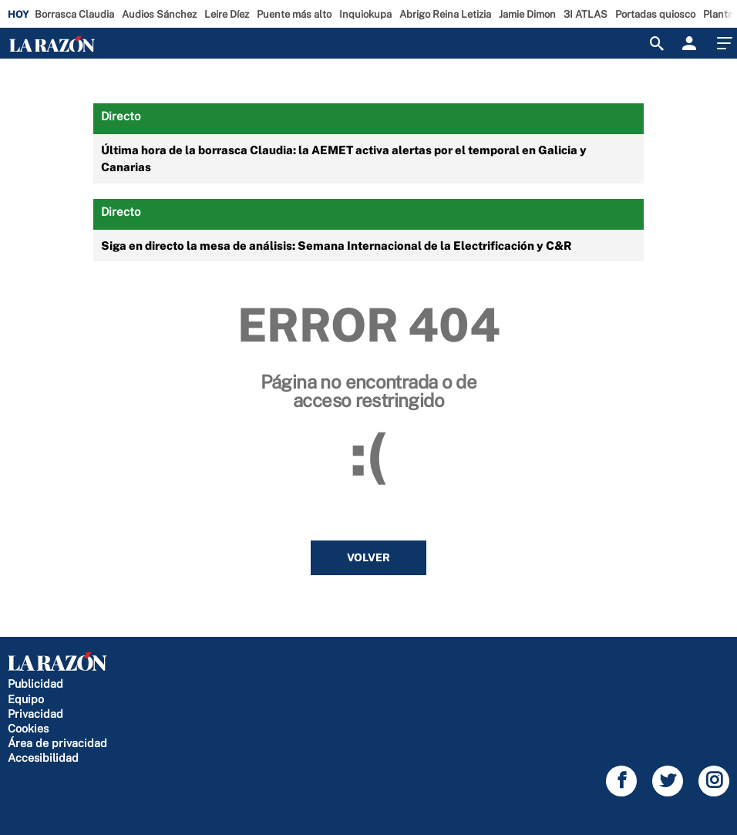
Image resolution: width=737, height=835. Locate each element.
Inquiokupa (365, 14)
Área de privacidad (57, 742)
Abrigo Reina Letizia (445, 14)
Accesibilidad (43, 757)
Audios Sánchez (159, 14)
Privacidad (35, 713)
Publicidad (35, 683)
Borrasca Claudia (74, 14)
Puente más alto (294, 14)
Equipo (26, 698)
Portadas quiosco (655, 14)
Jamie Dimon (527, 14)
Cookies (28, 728)
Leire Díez (226, 14)
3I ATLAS (585, 14)
